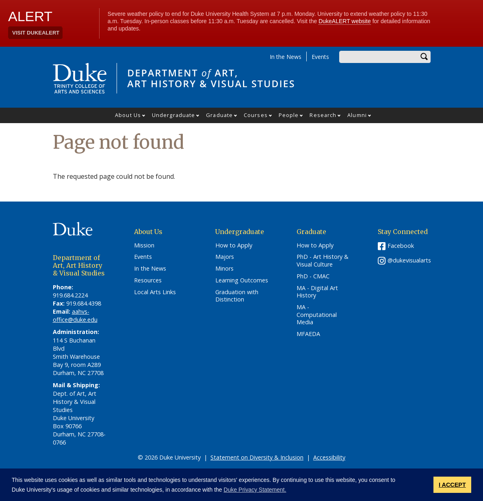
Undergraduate (173, 115)
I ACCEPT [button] (452, 484)
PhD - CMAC (313, 276)
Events (320, 57)
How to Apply (233, 245)
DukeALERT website (344, 21)
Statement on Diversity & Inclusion (256, 457)
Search (424, 57)
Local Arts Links (155, 292)
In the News (285, 57)
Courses (256, 115)
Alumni (357, 115)
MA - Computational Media (317, 315)
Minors (224, 268)
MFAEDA (308, 334)
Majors (224, 256)
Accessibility (329, 457)
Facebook (401, 245)
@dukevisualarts (409, 260)
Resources (148, 280)
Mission (144, 245)
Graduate (219, 115)
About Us (128, 115)
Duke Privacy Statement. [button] (255, 489)
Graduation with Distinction (236, 296)
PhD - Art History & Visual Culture (323, 260)
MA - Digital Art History (317, 291)
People (289, 115)
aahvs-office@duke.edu (75, 315)
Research (323, 115)
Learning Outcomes (241, 280)
